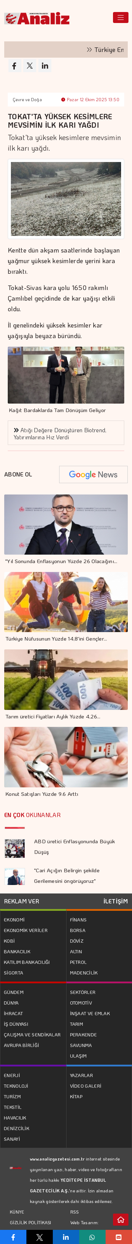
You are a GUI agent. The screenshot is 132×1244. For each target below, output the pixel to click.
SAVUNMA (81, 1045)
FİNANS (78, 919)
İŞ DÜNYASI (16, 1024)
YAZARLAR (81, 1075)
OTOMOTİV (81, 1003)
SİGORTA (13, 973)
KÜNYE (17, 1212)
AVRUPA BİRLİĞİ (21, 1045)
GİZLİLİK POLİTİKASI (30, 1222)
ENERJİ (12, 1075)
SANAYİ (12, 1139)
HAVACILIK (15, 1118)
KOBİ (9, 941)
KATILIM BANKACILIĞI (27, 962)
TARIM (76, 1024)
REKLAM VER (21, 901)
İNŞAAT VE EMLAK (90, 1013)
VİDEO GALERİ (86, 1086)
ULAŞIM (78, 1056)
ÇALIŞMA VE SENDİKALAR (32, 1034)
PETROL (78, 962)
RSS (74, 1212)
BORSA (78, 930)
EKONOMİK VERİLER (26, 930)
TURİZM (12, 1096)
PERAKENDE (83, 1034)
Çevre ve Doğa (27, 99)
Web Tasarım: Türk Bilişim (84, 1227)
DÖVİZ (77, 941)
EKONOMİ (14, 919)
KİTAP (76, 1096)
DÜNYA (11, 1003)
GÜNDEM (14, 992)
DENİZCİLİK (16, 1128)
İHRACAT (13, 1013)
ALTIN (76, 951)
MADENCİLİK (84, 973)
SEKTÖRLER (83, 992)
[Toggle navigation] (120, 17)
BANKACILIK (17, 951)
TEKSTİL (12, 1107)
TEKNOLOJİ (16, 1086)
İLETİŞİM (115, 901)
